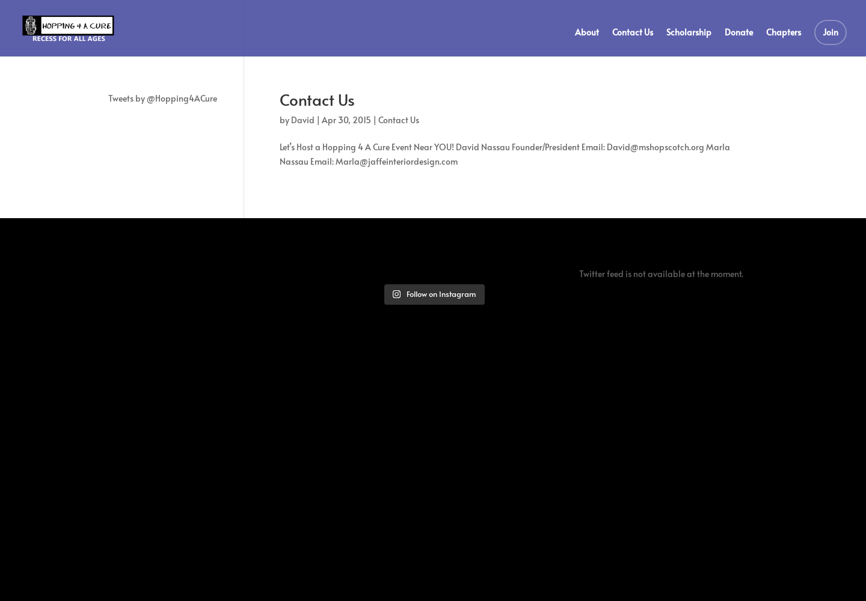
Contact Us (632, 33)
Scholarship (688, 33)
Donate (739, 33)
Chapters (783, 33)
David (303, 120)
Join (830, 32)
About (587, 33)
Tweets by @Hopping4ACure (162, 98)
